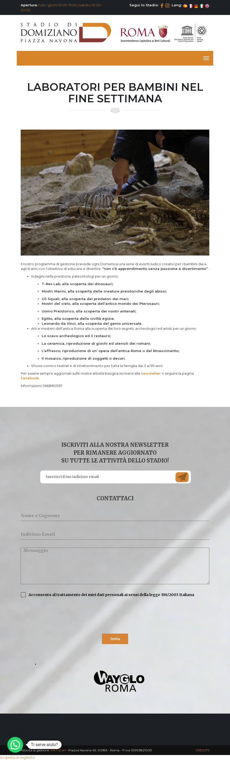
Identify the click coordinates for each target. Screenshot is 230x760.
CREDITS (202, 750)
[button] (15, 745)
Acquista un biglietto (17, 757)
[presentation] (60, 615)
